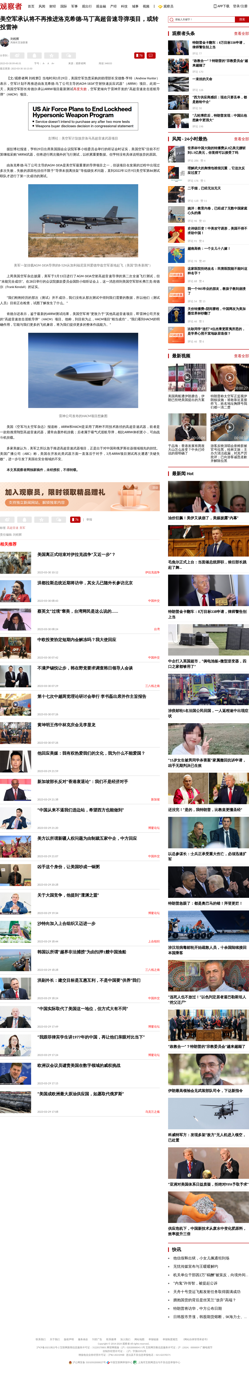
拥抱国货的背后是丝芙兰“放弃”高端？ (204, 1300)
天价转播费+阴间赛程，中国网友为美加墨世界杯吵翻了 (217, 311)
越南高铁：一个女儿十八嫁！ (209, 249)
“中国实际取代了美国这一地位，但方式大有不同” (82, 1008)
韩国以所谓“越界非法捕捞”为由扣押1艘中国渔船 (81, 951)
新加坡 (155, 799)
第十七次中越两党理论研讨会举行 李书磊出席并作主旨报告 (91, 696)
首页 (31, 6)
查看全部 (241, 33)
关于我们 (55, 1339)
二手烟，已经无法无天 (204, 188)
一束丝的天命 (202, 79)
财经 (52, 6)
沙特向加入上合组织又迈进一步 (66, 923)
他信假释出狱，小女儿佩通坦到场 (201, 1258)
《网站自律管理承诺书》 (195, 1339)
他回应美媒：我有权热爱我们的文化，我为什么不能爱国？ (91, 753)
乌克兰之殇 (152, 1112)
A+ (53, 63)
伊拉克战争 (152, 572)
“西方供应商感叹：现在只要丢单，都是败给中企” (219, 99)
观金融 (101, 6)
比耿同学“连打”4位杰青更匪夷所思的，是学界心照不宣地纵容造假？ (216, 331)
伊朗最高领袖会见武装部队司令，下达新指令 (205, 1090)
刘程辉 (14, 39)
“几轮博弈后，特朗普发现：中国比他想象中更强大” (219, 118)
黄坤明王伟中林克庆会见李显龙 (66, 724)
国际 (63, 6)
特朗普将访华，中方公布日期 (197, 1308)
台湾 (157, 629)
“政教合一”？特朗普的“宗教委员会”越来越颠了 (220, 63)
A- (44, 63)
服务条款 (83, 1339)
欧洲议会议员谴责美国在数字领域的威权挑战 (78, 1065)
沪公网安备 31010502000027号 (87, 1362)
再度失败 (80, 89)
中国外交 (154, 601)
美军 (22, 528)
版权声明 (69, 1339)
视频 (146, 6)
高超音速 (12, 528)
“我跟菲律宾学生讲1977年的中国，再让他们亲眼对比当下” (91, 1037)
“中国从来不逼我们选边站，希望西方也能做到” (80, 809)
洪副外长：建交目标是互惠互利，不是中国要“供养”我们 (88, 980)
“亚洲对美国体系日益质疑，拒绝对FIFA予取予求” (208, 1184)
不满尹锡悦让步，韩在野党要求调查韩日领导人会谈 (85, 668)
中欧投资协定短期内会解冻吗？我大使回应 (76, 639)
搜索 (242, 19)
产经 (113, 6)
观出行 (87, 6)
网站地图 (139, 1339)
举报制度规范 (170, 1339)
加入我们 (125, 1339)
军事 (74, 6)
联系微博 (111, 1339)
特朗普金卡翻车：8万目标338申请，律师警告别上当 (218, 45)
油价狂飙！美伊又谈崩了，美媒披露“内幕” (203, 518)
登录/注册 (240, 6)
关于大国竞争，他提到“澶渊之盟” (68, 895)
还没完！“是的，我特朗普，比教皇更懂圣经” (205, 809)
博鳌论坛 (154, 828)
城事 (135, 6)
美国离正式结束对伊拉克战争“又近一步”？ (76, 554)
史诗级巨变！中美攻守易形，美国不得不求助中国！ (217, 230)
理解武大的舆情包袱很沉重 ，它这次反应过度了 (216, 170)
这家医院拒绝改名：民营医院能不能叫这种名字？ (217, 271)
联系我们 (41, 1339)
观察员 (166, 6)
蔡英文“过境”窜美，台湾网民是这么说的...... (77, 611)
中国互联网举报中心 (119, 1362)
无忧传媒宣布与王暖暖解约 (195, 1266)
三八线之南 (152, 686)
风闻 (42, 6)
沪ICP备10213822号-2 (48, 1347)
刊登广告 (97, 1339)
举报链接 (154, 1339)
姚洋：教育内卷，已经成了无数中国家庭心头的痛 (217, 210)
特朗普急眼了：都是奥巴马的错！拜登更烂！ (205, 903)
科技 (124, 6)
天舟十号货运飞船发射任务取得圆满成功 (206, 1291)
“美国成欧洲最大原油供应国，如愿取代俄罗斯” (80, 1093)
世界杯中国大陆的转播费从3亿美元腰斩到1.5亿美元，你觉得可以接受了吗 (217, 150)
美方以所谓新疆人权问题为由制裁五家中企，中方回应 (87, 838)
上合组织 (154, 941)
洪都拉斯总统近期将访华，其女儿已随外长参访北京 (85, 582)
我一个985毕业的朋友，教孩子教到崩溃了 (217, 291)
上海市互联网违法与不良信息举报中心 (156, 1362)
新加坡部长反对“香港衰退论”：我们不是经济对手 (82, 781)
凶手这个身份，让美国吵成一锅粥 (68, 866)
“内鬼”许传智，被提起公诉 (195, 1283)
